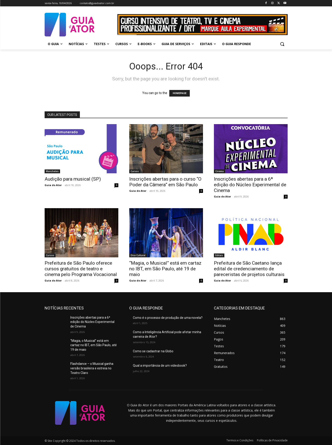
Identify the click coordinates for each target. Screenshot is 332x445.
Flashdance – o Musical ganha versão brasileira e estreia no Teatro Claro (91, 368)
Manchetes (52, 171)
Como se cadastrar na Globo (153, 351)
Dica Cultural (138, 255)
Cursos (135, 171)
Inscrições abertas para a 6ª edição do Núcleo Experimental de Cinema (250, 184)
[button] (282, 43)
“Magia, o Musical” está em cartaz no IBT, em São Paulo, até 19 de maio (165, 268)
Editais (219, 255)
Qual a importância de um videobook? (160, 365)
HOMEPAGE (179, 93)
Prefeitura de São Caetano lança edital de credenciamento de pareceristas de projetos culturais (249, 268)
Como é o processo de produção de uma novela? (168, 318)
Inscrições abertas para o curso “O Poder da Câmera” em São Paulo (165, 181)
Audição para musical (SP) (73, 179)
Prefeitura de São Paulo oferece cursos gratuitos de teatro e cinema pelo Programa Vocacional (81, 268)
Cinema (219, 171)
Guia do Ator (53, 185)
